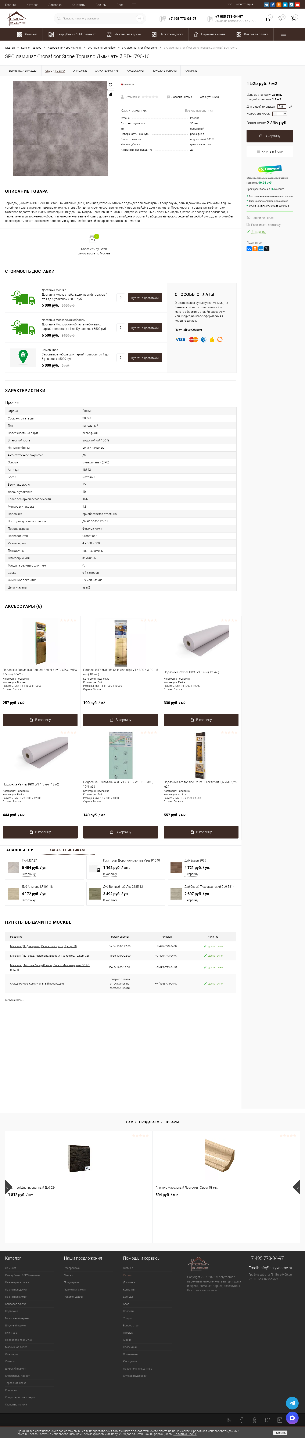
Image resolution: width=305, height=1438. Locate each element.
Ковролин (11, 1390)
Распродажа (72, 1268)
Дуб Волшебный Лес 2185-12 (123, 886)
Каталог (32, 5)
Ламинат (10, 1268)
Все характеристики (199, 110)
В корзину (29, 874)
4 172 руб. (34, 893)
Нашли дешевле (260, 218)
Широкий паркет (15, 1368)
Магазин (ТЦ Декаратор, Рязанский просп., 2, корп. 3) (43, 946)
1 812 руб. (21, 1194)
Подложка (11, 1311)
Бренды (101, 5)
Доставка (55, 5)
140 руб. (120, 817)
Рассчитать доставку (264, 225)
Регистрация (244, 4)
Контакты (79, 5)
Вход (229, 4)
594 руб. (93, 1194)
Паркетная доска (16, 1289)
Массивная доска (16, 1347)
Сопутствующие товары (20, 1397)
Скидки (68, 1275)
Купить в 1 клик (270, 151)
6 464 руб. (34, 867)
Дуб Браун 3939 (195, 860)
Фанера (10, 1361)
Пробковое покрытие (18, 1339)
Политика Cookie (185, 1434)
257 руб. (40, 705)
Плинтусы (11, 1332)
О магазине (130, 1354)
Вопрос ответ (131, 1325)
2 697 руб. (197, 893)
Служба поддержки (135, 1375)
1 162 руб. (116, 867)
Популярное (71, 1282)
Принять (280, 1432)
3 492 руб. (116, 893)
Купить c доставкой (145, 298)
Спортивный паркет (17, 1375)
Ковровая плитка (15, 1304)
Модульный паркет (17, 1318)
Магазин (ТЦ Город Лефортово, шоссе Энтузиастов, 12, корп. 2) (49, 955)
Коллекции (130, 1347)
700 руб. (240, 1194)
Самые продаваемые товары (152, 1122)
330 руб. (201, 705)
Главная (11, 5)
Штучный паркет (15, 1325)
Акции (127, 1339)
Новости (128, 1311)
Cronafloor (89, 536)
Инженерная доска (17, 1282)
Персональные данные (137, 1368)
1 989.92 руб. (170, 1194)
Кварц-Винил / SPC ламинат (22, 1275)
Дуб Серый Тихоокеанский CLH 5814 (209, 886)
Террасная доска (15, 1383)
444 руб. (40, 817)
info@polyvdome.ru (276, 1268)
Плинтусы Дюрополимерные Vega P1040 (131, 860)
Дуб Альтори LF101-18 (37, 886)
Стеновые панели (16, 1404)
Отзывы (128, 1332)
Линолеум (11, 1354)
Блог (120, 5)
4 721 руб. (197, 867)
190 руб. (120, 705)
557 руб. (201, 817)
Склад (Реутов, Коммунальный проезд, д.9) (37, 983)
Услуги (127, 1318)
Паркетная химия (16, 1296)
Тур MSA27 (29, 860)
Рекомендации (73, 1296)
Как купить (130, 1361)
